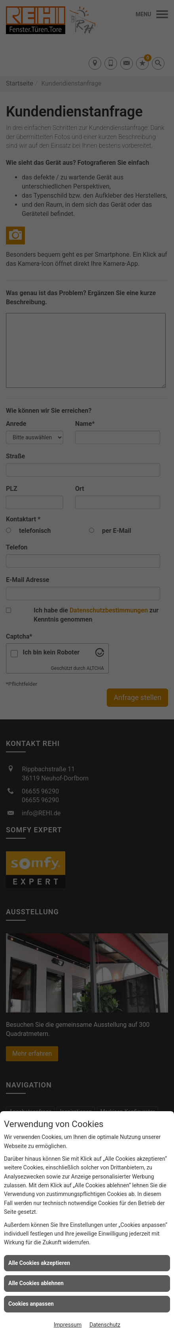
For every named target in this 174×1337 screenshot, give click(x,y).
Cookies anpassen (31, 1304)
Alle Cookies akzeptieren (39, 1263)
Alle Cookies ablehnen (36, 1283)
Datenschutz (104, 1325)
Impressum (67, 1325)
